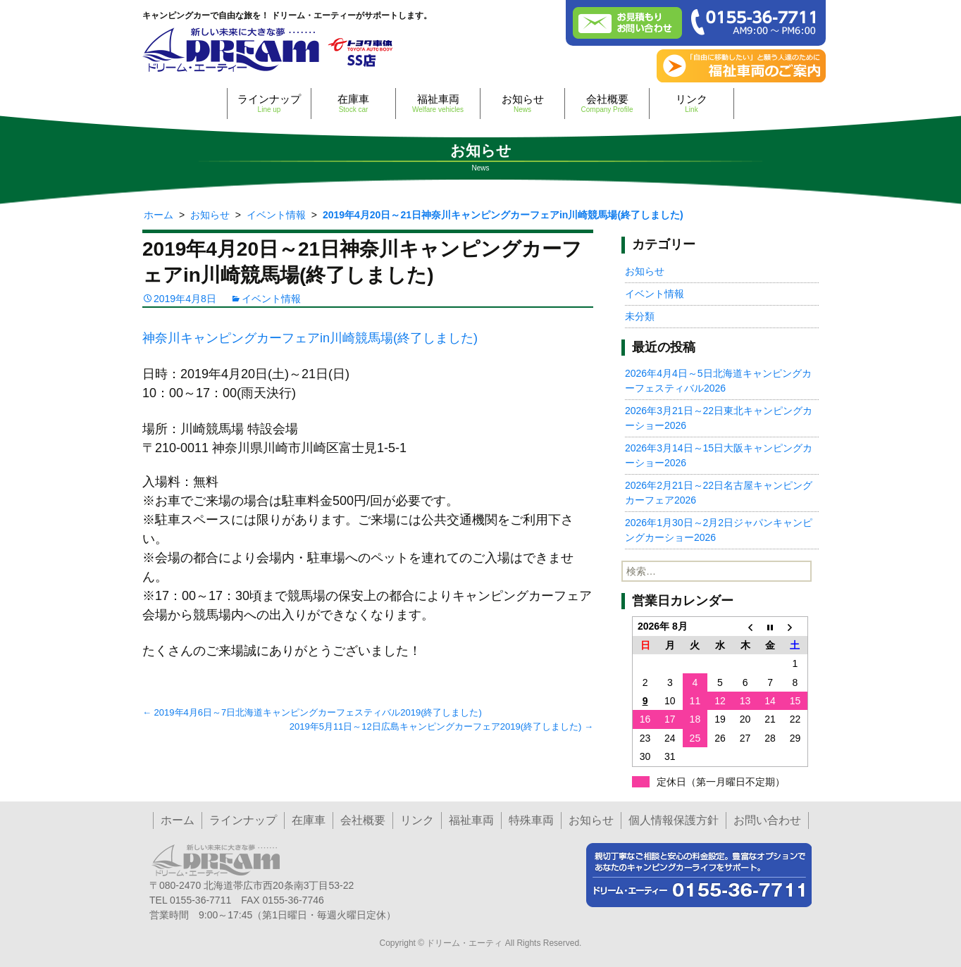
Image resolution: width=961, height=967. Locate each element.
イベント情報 (271, 298)
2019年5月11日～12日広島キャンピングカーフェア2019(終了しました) (441, 726)
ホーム (177, 820)
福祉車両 (438, 103)
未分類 (640, 316)
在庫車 (353, 103)
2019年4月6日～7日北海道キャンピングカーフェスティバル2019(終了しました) (312, 712)
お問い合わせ (767, 820)
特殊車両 (531, 820)
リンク (691, 103)
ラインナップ (269, 103)
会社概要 (607, 103)
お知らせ (522, 103)
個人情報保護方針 (673, 820)
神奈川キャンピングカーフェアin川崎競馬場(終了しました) (310, 338)
